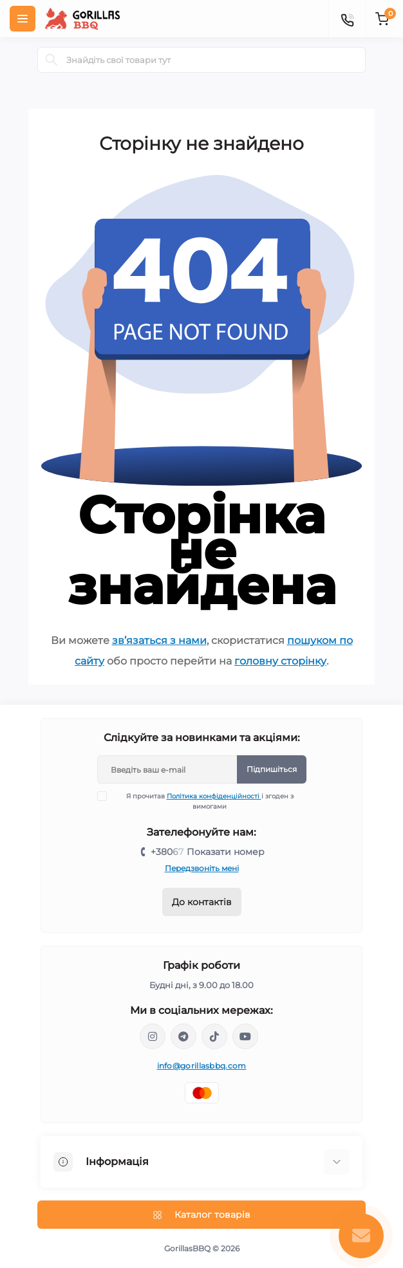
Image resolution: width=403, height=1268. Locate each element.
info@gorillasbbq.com (202, 1065)
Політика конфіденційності (214, 796)
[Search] (51, 60)
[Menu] (22, 19)
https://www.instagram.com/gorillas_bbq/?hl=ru (152, 1036)
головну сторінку (280, 661)
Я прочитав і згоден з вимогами (203, 801)
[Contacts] (347, 18)
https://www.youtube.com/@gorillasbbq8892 (245, 1036)
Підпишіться (272, 769)
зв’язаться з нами (159, 640)
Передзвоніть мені (202, 868)
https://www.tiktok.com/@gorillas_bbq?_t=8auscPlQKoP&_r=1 (214, 1036)
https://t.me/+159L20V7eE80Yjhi (183, 1036)
